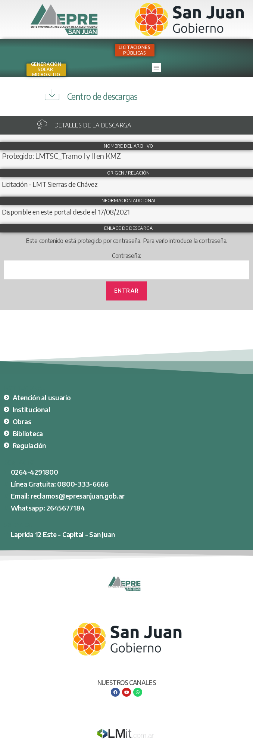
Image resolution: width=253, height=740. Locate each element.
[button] (156, 67)
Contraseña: (126, 266)
